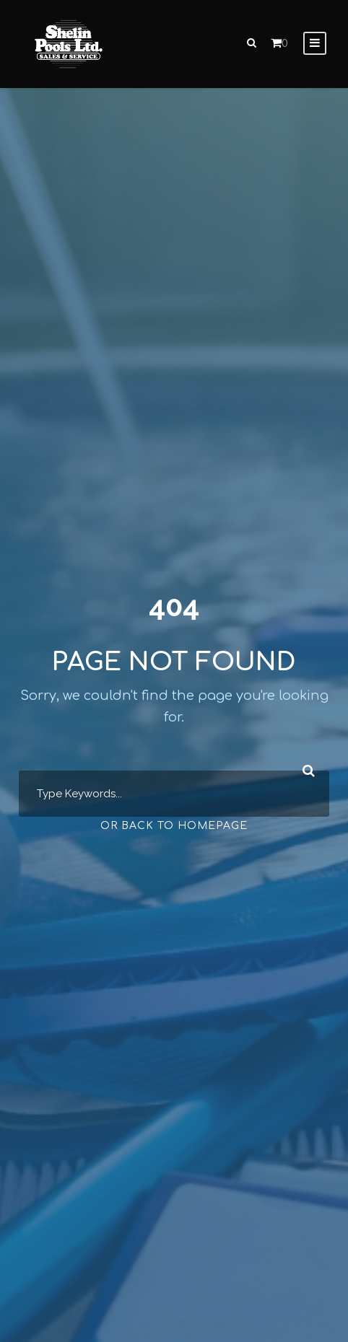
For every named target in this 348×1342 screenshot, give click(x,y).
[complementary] (243, 1262)
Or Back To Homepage (174, 825)
